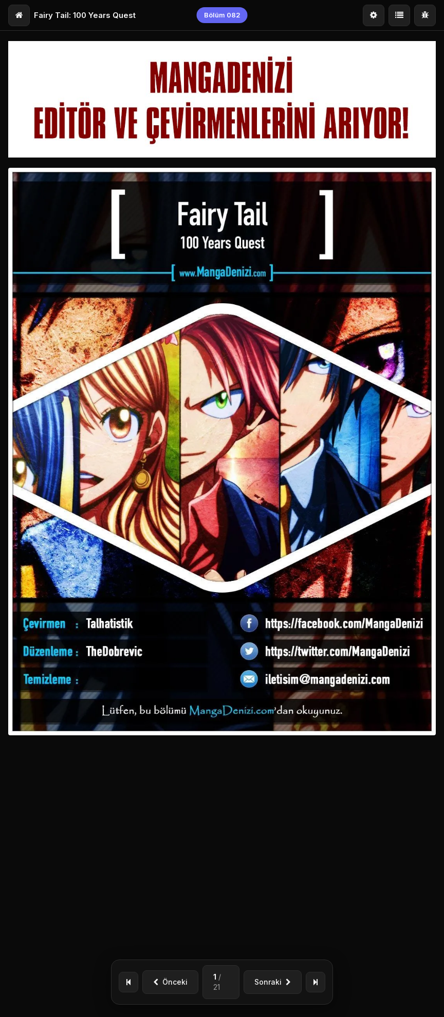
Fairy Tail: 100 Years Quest (85, 15)
